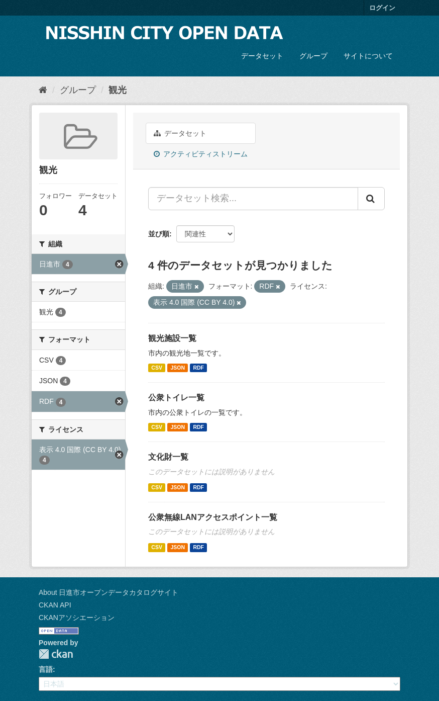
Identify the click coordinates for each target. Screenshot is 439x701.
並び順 (158, 234)
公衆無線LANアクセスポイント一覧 (212, 517)
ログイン (382, 8)
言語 (46, 669)
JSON (177, 368)
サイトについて (368, 56)
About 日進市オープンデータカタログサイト (108, 592)
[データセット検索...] (253, 198)
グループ (313, 56)
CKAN (56, 654)
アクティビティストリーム (201, 154)
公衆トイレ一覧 (176, 397)
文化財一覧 (168, 457)
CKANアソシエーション (77, 618)
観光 (117, 90)
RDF (198, 368)
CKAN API (55, 605)
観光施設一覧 (172, 338)
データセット (262, 56)
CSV (156, 368)
